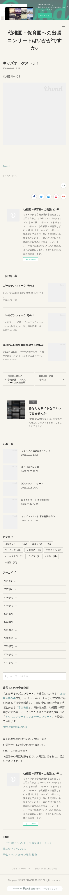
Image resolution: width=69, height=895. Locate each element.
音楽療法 (33, 550)
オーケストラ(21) (10, 176)
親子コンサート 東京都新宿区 (35, 500)
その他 (50, 556)
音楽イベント (41, 544)
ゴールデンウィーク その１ (18, 315)
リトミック (13, 550)
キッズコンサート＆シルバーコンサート (28, 716)
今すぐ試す (44, 15)
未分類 (11, 562)
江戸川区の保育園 (30, 467)
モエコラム (53, 550)
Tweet (6, 166)
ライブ (34, 556)
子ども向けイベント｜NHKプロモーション (27, 842)
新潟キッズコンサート (32, 483)
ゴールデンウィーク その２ (18, 285)
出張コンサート (16, 544)
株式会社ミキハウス (14, 848)
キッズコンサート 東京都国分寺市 (38, 516)
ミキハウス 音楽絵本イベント (35, 450)
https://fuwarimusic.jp (15, 727)
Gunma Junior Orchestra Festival (23, 345)
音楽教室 (23, 707)
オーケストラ (14, 556)
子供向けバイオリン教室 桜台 (20, 854)
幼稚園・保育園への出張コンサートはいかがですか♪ (34, 40)
